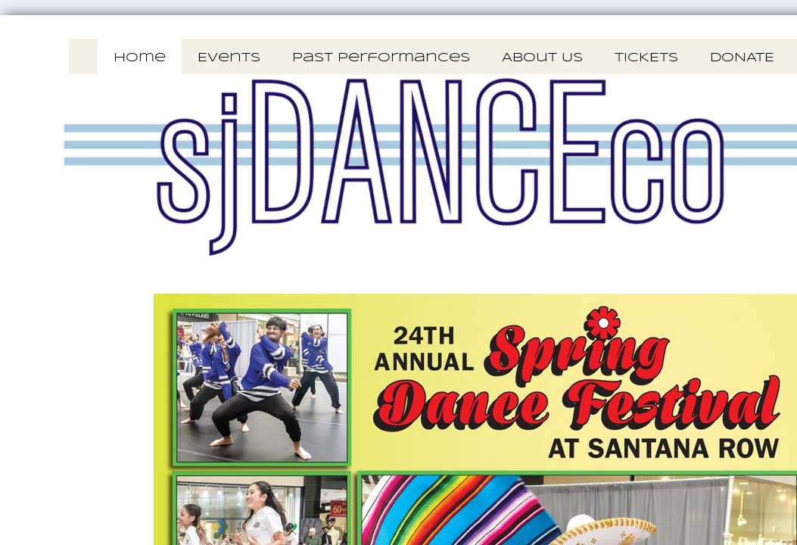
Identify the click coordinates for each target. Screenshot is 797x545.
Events (229, 57)
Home (140, 57)
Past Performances (381, 57)
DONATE (742, 57)
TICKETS (646, 57)
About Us (542, 57)
